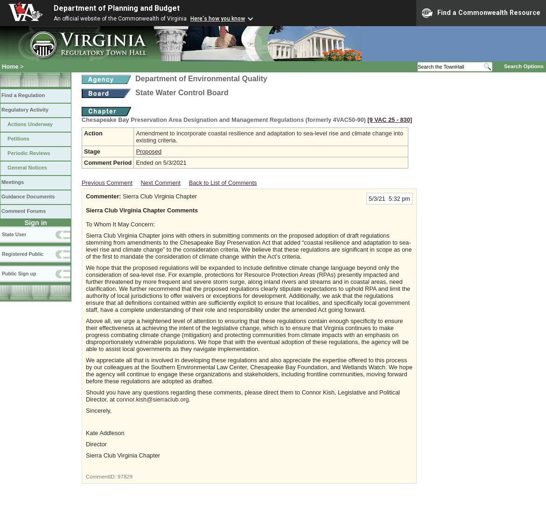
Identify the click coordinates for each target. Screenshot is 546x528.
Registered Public (22, 254)
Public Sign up (19, 273)
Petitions (18, 138)
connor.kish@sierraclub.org (152, 399)
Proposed (148, 151)
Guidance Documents (28, 196)
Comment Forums (23, 211)
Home (10, 66)
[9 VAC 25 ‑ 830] (389, 119)
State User (14, 234)
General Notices (27, 167)
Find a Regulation (23, 95)
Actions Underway (30, 124)
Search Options (524, 66)
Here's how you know (217, 18)
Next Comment (161, 182)
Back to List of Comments (223, 182)
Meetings (12, 182)
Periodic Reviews (28, 153)
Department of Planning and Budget (117, 8)
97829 (125, 476)
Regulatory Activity (25, 110)
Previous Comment (107, 182)
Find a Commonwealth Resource (481, 13)
